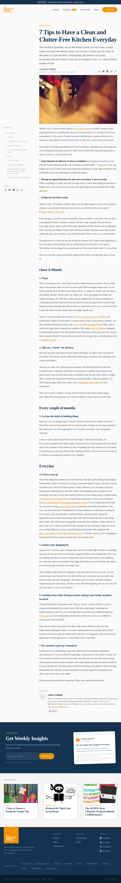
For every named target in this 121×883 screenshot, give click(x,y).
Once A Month (10, 133)
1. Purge (9, 137)
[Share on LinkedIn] (107, 71)
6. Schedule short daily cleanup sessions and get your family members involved (16, 171)
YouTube (105, 842)
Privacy (44, 879)
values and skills (46, 616)
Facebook (105, 851)
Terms (50, 879)
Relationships (36, 868)
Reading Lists (58, 846)
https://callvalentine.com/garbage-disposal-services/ (61, 533)
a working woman (82, 128)
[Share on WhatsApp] (111, 71)
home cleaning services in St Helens (91, 317)
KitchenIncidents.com (59, 707)
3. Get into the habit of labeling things (16, 151)
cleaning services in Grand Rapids (53, 499)
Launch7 (114, 879)
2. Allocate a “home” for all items (17, 141)
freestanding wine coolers (89, 382)
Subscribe (110, 9)
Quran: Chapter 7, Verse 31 (51, 212)
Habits (79, 864)
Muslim (102, 165)
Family (8, 805)
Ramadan (69, 864)
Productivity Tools (93, 805)
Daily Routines (51, 868)
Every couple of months (13, 145)
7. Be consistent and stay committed (18, 177)
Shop (96, 9)
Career (24, 868)
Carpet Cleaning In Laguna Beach (87, 324)
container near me (48, 340)
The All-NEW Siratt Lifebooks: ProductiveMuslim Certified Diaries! (100, 811)
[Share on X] (99, 71)
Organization (45, 26)
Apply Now (79, 2)
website (96, 533)
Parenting (105, 864)
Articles (56, 9)
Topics (55, 842)
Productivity (50, 805)
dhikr (45, 191)
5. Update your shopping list (16, 165)
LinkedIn (105, 838)
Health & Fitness (92, 864)
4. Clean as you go (13, 160)
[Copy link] (115, 71)
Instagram (105, 846)
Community (85, 9)
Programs (69, 9)
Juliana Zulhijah (49, 69)
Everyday (9, 156)
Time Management (42, 864)
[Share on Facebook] (103, 71)
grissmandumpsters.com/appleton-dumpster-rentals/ (66, 502)
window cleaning (98, 328)
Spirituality (57, 864)
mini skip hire (66, 506)
